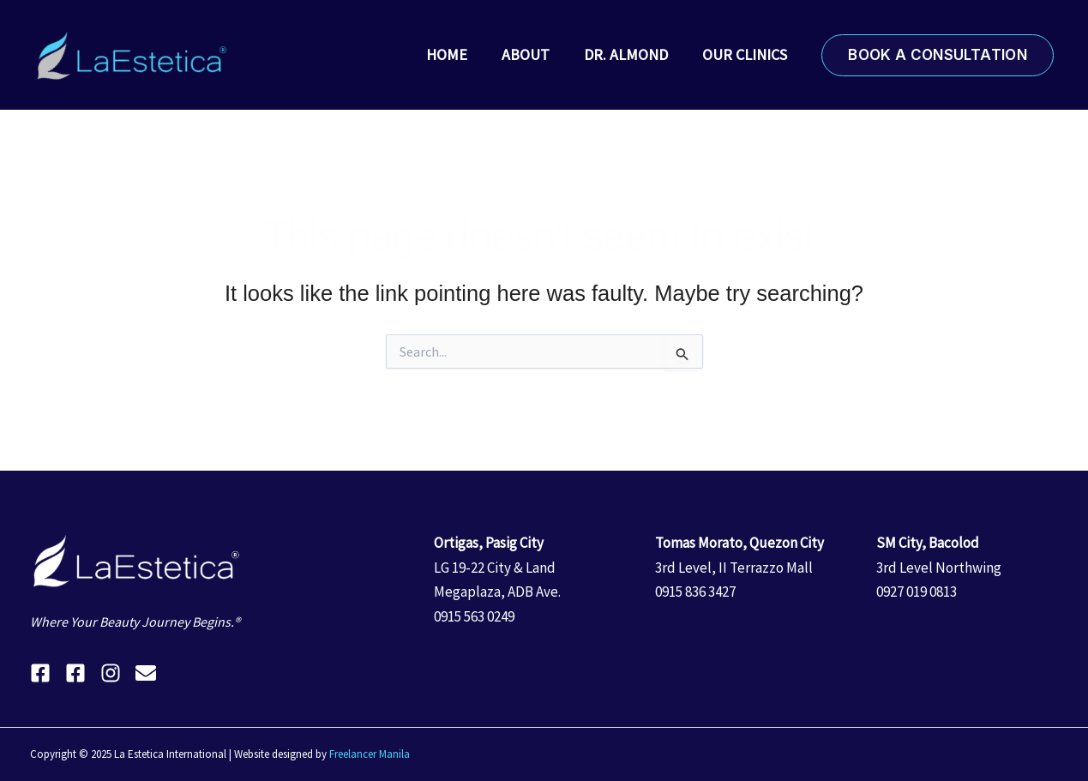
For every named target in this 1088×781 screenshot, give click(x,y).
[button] (937, 55)
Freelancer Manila (369, 754)
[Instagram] (110, 673)
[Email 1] (145, 673)
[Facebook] (40, 673)
